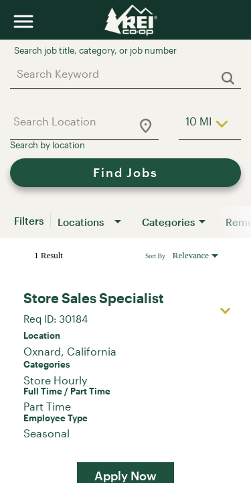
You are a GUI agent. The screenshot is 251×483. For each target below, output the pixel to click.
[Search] (125, 172)
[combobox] (119, 73)
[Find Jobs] (125, 172)
